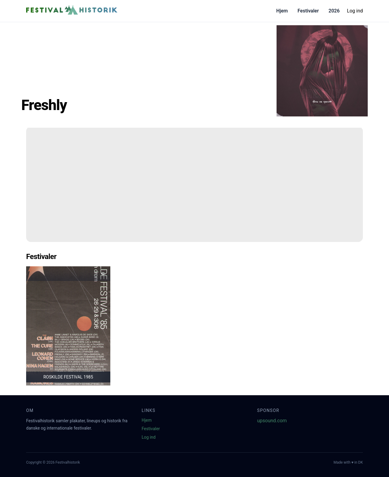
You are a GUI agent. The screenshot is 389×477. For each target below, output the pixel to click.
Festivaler (308, 11)
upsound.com (272, 420)
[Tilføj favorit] (103, 273)
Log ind (355, 11)
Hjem (282, 11)
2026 (334, 11)
